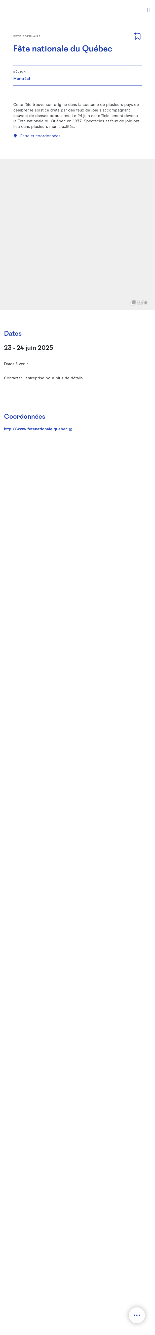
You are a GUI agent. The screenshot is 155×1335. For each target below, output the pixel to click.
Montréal (21, 78)
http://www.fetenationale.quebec (75, 429)
